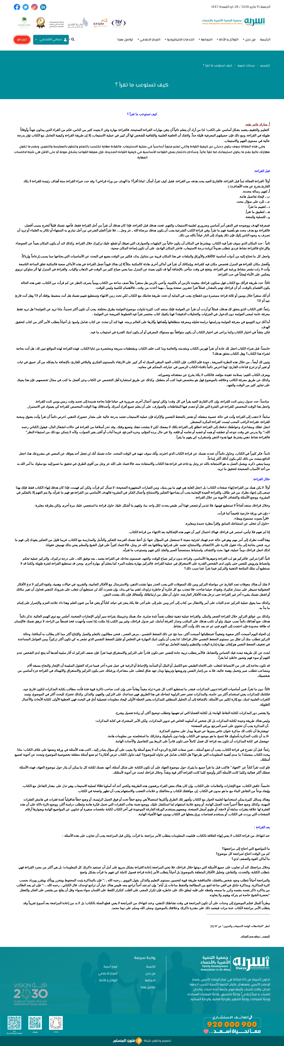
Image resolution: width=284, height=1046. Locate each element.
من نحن (250, 39)
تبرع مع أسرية (22, 40)
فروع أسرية (110, 966)
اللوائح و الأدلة (228, 39)
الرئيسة (265, 39)
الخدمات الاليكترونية (180, 39)
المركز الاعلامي (150, 39)
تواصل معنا (125, 39)
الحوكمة (206, 39)
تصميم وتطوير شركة (142, 1041)
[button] (71, 39)
